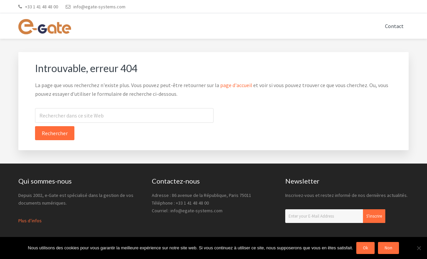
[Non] (418, 248)
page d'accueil (236, 85)
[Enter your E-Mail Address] (335, 216)
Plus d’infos (30, 221)
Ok (365, 248)
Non (388, 248)
